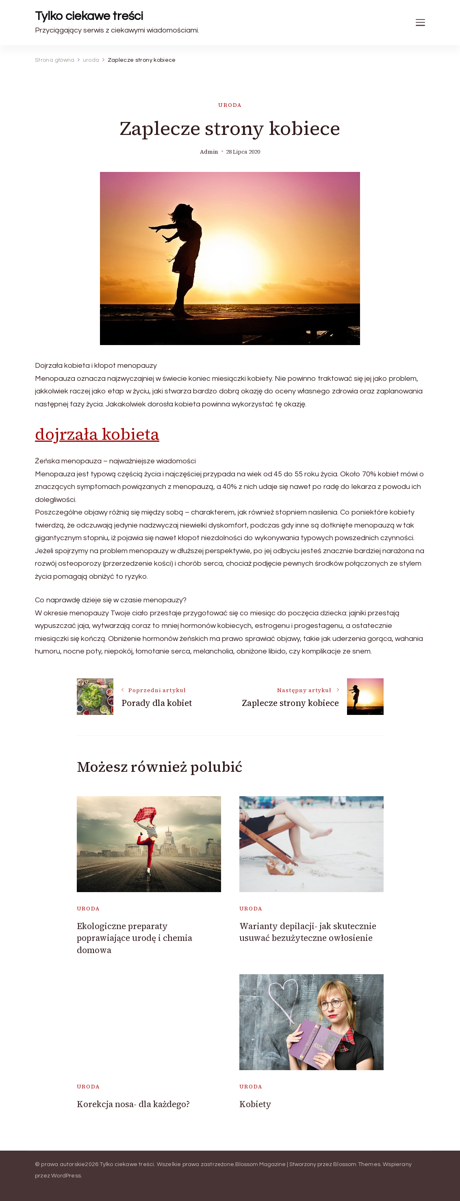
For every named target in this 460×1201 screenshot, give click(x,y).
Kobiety (255, 1104)
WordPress (66, 1176)
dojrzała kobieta (97, 434)
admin (209, 152)
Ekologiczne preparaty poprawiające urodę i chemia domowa (134, 938)
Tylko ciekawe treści (89, 16)
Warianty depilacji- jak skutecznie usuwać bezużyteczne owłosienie (307, 932)
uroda (229, 105)
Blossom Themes (356, 1164)
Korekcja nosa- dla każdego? (133, 1104)
